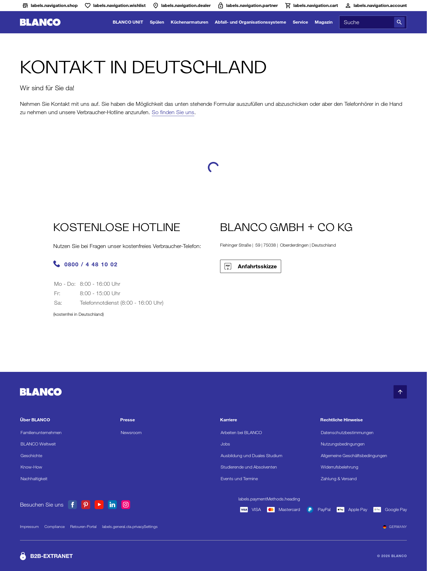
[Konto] (376, 5)
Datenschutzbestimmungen (347, 432)
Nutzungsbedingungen (343, 443)
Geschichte (31, 455)
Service (300, 22)
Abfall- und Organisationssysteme (250, 22)
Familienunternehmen (41, 432)
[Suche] (399, 22)
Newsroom (131, 432)
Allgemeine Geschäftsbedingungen (354, 455)
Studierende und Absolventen (249, 467)
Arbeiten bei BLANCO (241, 432)
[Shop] (50, 5)
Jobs (225, 443)
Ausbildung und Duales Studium (251, 455)
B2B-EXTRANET (51, 556)
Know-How (31, 467)
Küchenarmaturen (189, 22)
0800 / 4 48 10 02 (91, 264)
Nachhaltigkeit (34, 478)
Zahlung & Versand (339, 478)
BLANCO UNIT (128, 22)
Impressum (29, 526)
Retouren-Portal (83, 526)
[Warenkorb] (311, 5)
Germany (395, 527)
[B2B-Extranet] (247, 5)
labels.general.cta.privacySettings (130, 526)
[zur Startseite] (40, 22)
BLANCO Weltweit (38, 443)
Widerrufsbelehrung (339, 467)
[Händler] (181, 5)
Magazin (323, 22)
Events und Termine (239, 478)
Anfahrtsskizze (251, 266)
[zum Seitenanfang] (400, 392)
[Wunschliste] (115, 5)
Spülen (157, 22)
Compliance (54, 526)
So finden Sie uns (173, 112)
